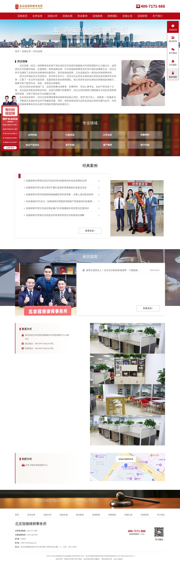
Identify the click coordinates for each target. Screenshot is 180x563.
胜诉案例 (83, 16)
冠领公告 (127, 16)
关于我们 (157, 16)
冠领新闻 (97, 16)
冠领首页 (23, 16)
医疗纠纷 (145, 145)
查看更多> (90, 230)
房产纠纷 (70, 145)
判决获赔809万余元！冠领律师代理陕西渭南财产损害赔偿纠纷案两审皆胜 (62, 201)
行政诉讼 (70, 135)
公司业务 (107, 135)
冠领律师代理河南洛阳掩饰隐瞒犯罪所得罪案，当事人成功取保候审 (59, 194)
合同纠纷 (32, 135)
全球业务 (37, 16)
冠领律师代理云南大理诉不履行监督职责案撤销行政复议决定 (56, 187)
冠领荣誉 (143, 16)
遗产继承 (107, 145)
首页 (17, 51)
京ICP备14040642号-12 (126, 556)
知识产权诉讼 (32, 145)
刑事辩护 (145, 135)
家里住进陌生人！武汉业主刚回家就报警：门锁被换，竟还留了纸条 (113, 270)
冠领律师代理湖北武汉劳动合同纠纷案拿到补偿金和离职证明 (56, 180)
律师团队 (113, 16)
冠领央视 (67, 16)
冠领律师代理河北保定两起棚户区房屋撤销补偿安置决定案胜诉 (57, 208)
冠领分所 (53, 16)
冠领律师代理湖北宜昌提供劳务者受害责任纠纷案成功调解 (55, 215)
